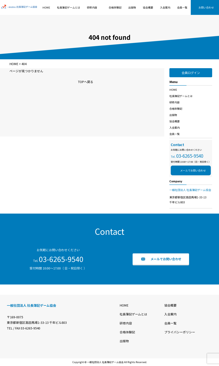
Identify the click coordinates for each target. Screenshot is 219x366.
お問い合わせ (206, 7)
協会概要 (148, 7)
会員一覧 (182, 7)
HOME (46, 7)
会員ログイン (191, 72)
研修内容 (92, 7)
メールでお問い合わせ (193, 170)
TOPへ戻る (85, 81)
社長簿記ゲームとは (68, 7)
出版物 (132, 7)
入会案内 (165, 7)
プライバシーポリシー (179, 332)
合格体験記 (115, 7)
